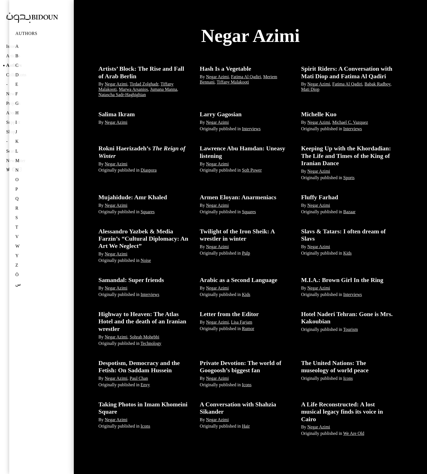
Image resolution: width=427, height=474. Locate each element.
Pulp (246, 253)
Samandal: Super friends (131, 279)
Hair (246, 426)
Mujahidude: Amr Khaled (132, 197)
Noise (146, 260)
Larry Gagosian (221, 114)
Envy (145, 384)
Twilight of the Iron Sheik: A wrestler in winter (237, 235)
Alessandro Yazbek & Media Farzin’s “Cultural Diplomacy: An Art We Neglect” (143, 239)
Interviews (251, 128)
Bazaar (349, 211)
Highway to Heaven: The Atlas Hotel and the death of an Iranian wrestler (142, 321)
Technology (151, 343)
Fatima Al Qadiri (246, 76)
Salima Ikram (116, 114)
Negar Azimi (116, 84)
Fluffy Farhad (319, 197)
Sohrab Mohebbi (144, 337)
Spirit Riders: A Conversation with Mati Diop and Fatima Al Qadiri (346, 72)
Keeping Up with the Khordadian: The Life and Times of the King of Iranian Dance (346, 156)
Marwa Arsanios (133, 89)
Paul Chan (139, 378)
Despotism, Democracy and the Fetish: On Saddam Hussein (139, 366)
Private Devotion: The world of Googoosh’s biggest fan (240, 366)
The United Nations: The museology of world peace (335, 366)
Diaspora (149, 170)
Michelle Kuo (318, 114)
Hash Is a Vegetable (225, 68)
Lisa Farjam (241, 322)
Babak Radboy (378, 84)
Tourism (350, 329)
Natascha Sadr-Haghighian (122, 94)
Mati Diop (310, 89)
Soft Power (252, 170)
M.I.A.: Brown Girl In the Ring (342, 279)
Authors (26, 33)
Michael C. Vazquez (350, 122)
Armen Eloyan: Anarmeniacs (238, 197)
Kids (347, 253)
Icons (246, 384)
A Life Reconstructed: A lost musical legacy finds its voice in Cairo (342, 412)
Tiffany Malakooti (233, 82)
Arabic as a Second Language (238, 279)
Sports (348, 177)
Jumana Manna (163, 89)
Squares (148, 211)
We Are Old (353, 433)
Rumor (248, 328)
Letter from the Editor (229, 314)
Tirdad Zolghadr (143, 84)
